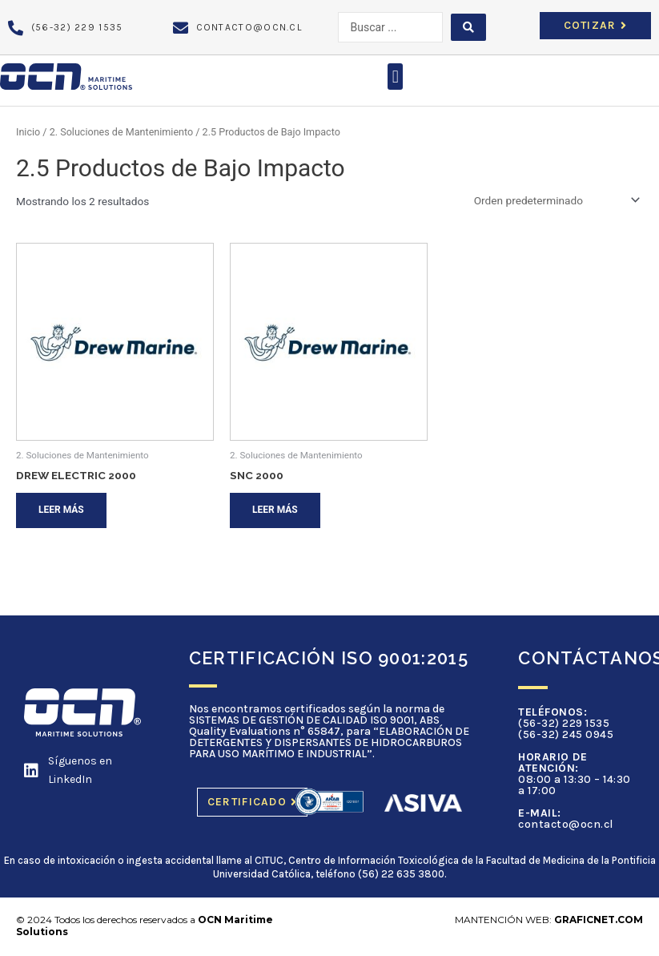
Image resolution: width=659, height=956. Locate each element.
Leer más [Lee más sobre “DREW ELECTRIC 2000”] (61, 509)
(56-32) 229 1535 (563, 723)
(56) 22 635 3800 (401, 874)
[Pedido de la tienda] (554, 200)
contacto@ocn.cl (565, 824)
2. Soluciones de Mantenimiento (122, 132)
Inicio (28, 132)
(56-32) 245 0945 (565, 734)
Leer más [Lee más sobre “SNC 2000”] (275, 509)
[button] (395, 76)
